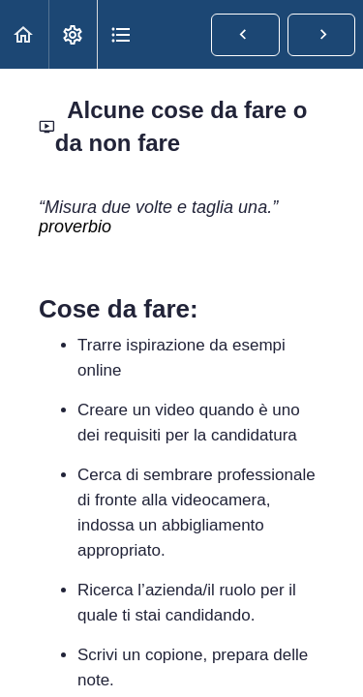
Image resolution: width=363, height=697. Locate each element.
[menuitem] (72, 34)
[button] (24, 34)
